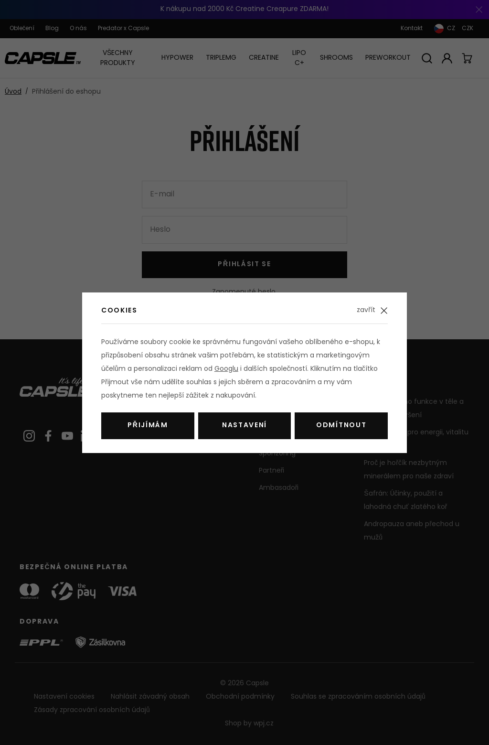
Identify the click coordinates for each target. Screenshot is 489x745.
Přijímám (148, 425)
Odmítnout (341, 425)
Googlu (226, 369)
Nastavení (244, 425)
